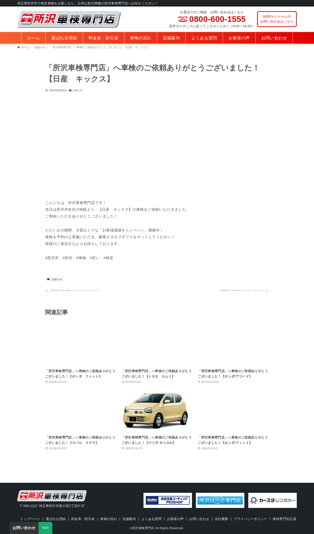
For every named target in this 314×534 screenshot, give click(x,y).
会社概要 (235, 512)
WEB (45, 528)
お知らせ (78, 90)
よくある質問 (164, 512)
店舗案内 (142, 512)
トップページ (41, 512)
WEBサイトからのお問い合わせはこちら (277, 19)
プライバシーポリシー (265, 512)
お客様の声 (188, 512)
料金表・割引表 (95, 512)
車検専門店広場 (158, 519)
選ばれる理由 (67, 512)
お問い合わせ (213, 512)
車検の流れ (121, 512)
